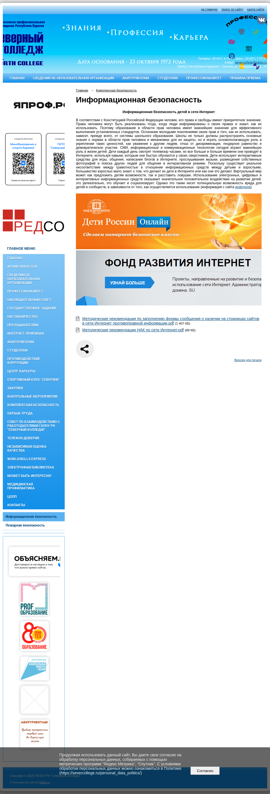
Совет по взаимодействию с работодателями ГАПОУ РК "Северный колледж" (33, 426)
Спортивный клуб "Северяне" (33, 380)
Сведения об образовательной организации (73, 78)
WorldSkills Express (26, 459)
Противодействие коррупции (23, 361)
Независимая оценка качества (26, 449)
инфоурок (242, 187)
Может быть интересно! (29, 476)
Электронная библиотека (30, 467)
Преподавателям (23, 325)
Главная (17, 78)
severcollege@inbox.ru (251, 62)
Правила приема (245, 78)
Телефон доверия (23, 438)
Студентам (168, 78)
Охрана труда (20, 413)
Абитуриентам (135, 78)
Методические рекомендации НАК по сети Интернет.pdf (133, 330)
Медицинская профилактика (21, 486)
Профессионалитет (204, 78)
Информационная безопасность (31, 517)
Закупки (15, 388)
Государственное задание (32, 308)
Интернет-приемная (25, 334)
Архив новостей (22, 267)
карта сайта (255, 9)
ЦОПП (12, 497)
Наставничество (22, 317)
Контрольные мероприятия (32, 397)
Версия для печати (248, 360)
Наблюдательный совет (29, 300)
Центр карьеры (21, 371)
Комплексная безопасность (33, 405)
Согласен (205, 771)
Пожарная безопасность (25, 525)
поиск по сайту (232, 9)
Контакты (16, 505)
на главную (209, 9)
